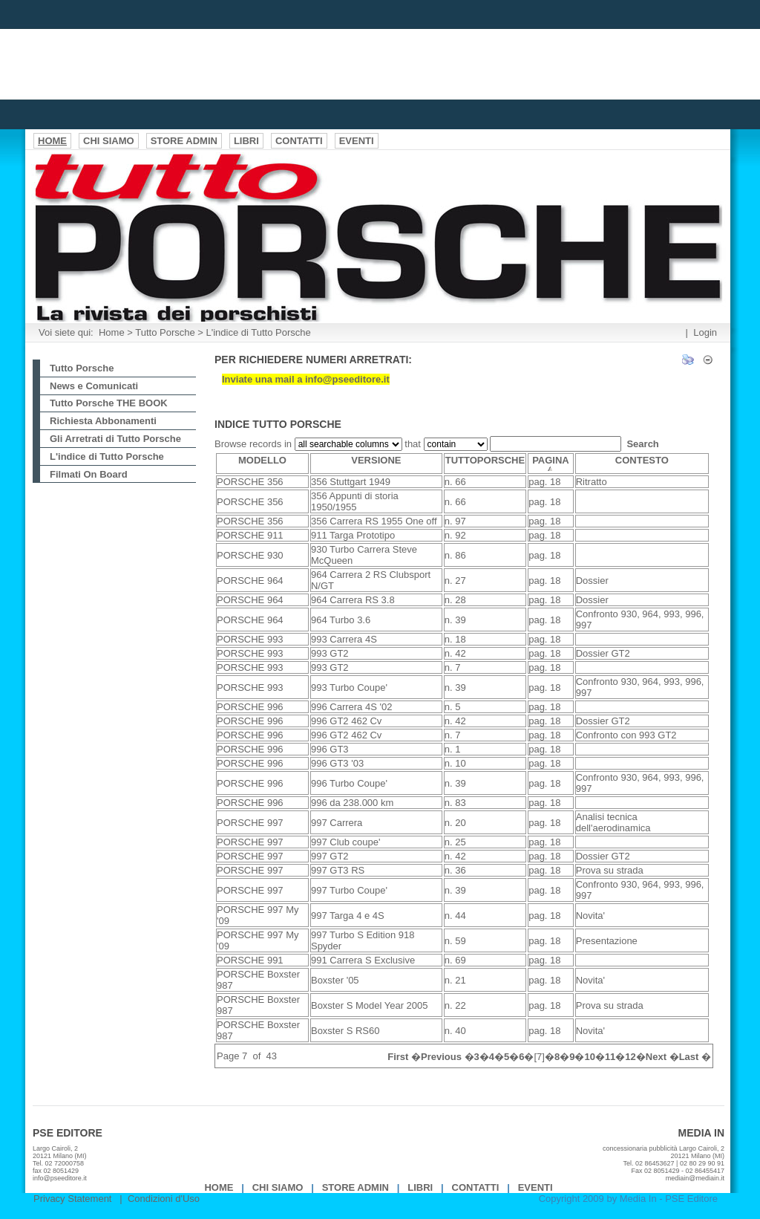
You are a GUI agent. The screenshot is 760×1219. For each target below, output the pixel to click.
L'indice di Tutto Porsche (258, 332)
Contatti (475, 1187)
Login (705, 332)
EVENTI (535, 1187)
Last (689, 1056)
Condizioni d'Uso (164, 1198)
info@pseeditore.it (60, 1178)
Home (112, 332)
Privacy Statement (72, 1198)
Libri (420, 1187)
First (397, 1056)
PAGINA (550, 463)
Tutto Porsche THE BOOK (109, 403)
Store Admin (355, 1187)
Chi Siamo (278, 1187)
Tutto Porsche (164, 332)
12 (630, 1056)
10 (589, 1056)
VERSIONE (376, 460)
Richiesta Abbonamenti (103, 420)
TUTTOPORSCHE (485, 460)
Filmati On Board (89, 474)
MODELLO (262, 460)
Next (656, 1056)
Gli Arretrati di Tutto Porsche (115, 438)
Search (642, 443)
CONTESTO (642, 460)
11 (610, 1056)
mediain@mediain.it (695, 1178)
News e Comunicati (94, 385)
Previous (441, 1056)
